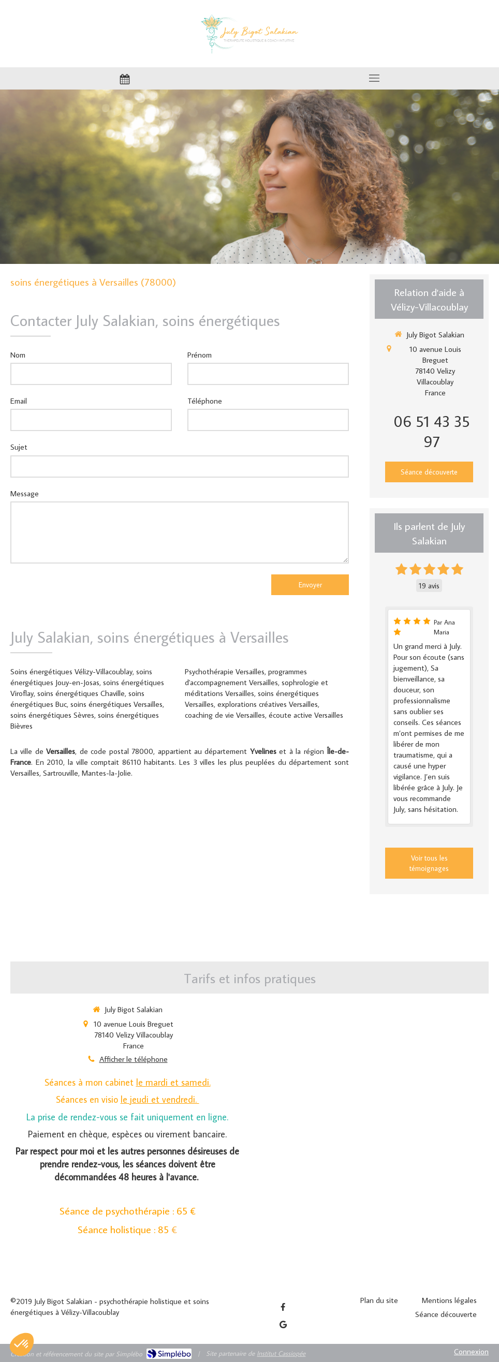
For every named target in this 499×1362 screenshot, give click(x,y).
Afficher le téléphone (133, 1059)
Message (24, 493)
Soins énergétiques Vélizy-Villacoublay (71, 671)
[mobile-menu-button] (374, 78)
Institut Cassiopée (281, 1353)
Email (18, 401)
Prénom (199, 355)
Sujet (18, 447)
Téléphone (204, 401)
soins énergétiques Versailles (116, 704)
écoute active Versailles (306, 715)
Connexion (471, 1351)
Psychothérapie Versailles (225, 671)
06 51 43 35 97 (431, 431)
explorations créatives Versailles (267, 704)
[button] (21, 1344)
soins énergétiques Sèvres (52, 715)
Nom (17, 355)
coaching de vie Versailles (225, 715)
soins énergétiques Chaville (81, 693)
